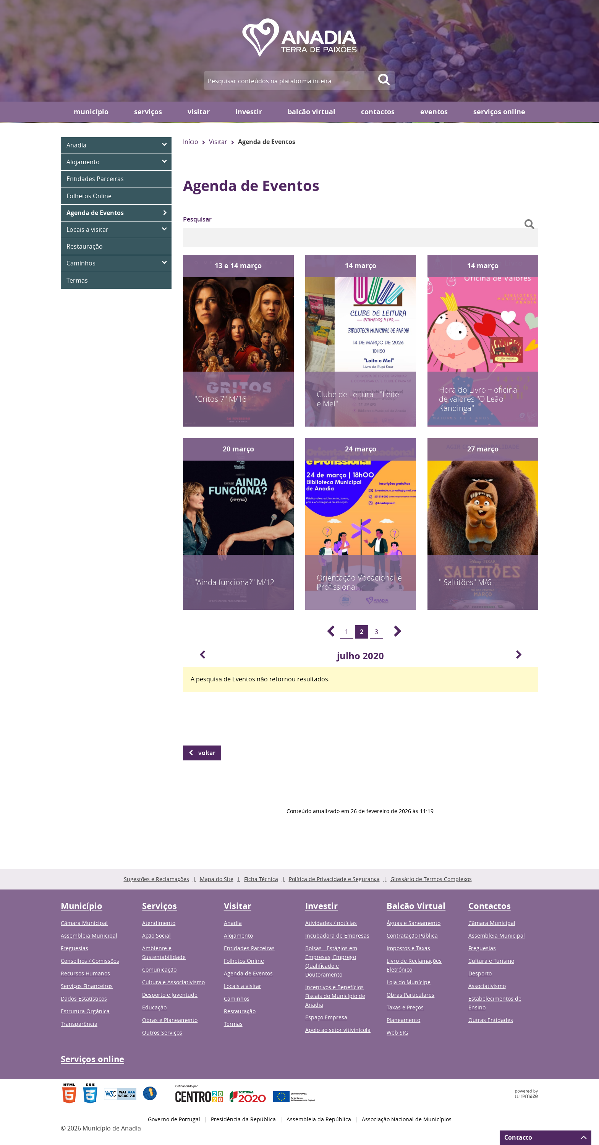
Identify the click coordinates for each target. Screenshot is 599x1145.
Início (190, 141)
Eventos (434, 111)
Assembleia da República (319, 1119)
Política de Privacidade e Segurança (334, 879)
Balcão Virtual (311, 111)
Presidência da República (243, 1119)
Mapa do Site (216, 879)
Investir (248, 111)
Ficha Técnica (261, 879)
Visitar (199, 111)
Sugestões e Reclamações (156, 879)
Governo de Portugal (174, 1119)
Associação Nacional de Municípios (407, 1119)
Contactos (378, 111)
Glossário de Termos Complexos (431, 879)
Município (91, 111)
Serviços (148, 111)
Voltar (206, 753)
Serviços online (499, 111)
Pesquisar (197, 219)
